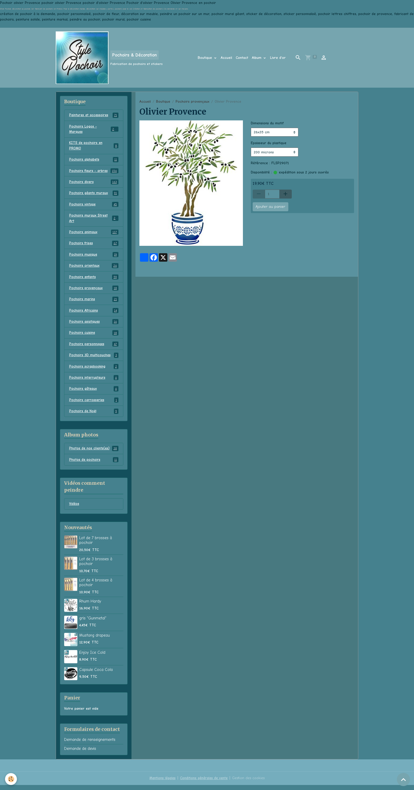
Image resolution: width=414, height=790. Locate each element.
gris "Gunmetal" (92, 623)
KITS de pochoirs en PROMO (94, 146)
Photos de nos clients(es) (94, 453)
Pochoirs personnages (94, 347)
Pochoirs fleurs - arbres (94, 172)
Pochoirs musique (94, 257)
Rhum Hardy (90, 606)
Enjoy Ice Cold (92, 657)
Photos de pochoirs (94, 464)
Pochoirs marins (94, 302)
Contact (242, 57)
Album (257, 57)
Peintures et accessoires (94, 115)
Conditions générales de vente (203, 783)
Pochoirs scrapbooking (94, 370)
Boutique (205, 57)
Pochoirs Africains (94, 313)
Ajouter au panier (270, 206)
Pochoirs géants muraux (94, 194)
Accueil (226, 57)
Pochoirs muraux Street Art (94, 220)
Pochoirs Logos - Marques (94, 129)
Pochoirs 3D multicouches (94, 359)
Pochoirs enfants (94, 279)
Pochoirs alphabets (94, 160)
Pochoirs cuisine (94, 336)
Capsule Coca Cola (96, 674)
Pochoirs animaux (94, 234)
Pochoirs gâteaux (94, 393)
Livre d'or (278, 57)
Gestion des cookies (249, 783)
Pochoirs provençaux (192, 101)
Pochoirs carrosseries (94, 404)
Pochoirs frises (94, 245)
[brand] (109, 57)
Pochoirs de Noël (94, 415)
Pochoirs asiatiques (94, 325)
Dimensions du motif (267, 123)
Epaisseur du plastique (268, 143)
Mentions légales (161, 783)
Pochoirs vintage (94, 206)
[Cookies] (11, 779)
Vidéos (74, 509)
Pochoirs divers (94, 183)
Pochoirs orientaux (94, 268)
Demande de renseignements (89, 744)
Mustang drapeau (94, 640)
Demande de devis (80, 753)
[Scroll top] (403, 779)
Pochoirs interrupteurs (94, 381)
